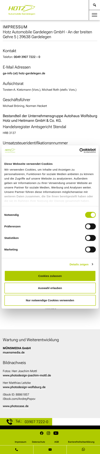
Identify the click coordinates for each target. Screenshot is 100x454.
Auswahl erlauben (50, 288)
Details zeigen (79, 264)
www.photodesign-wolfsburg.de (24, 387)
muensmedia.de (14, 352)
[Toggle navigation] (94, 15)
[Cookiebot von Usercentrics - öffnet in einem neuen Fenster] (79, 150)
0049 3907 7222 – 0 (27, 57)
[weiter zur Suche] (94, 5)
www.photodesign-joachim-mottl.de (27, 375)
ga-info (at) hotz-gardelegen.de (24, 73)
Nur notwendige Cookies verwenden (50, 300)
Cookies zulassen (50, 275)
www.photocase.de (16, 406)
